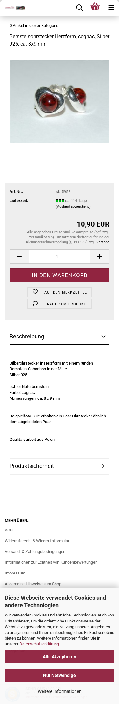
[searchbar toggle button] (79, 8)
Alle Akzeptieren (59, 656)
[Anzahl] (59, 256)
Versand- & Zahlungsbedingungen (35, 551)
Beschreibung (27, 336)
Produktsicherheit (32, 466)
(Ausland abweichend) (73, 206)
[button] (19, 256)
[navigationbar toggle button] (111, 8)
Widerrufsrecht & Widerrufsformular (37, 540)
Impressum (15, 573)
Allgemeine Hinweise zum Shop (33, 583)
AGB (9, 530)
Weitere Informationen (60, 691)
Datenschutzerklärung (39, 643)
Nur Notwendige (59, 675)
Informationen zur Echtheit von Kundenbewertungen (51, 562)
